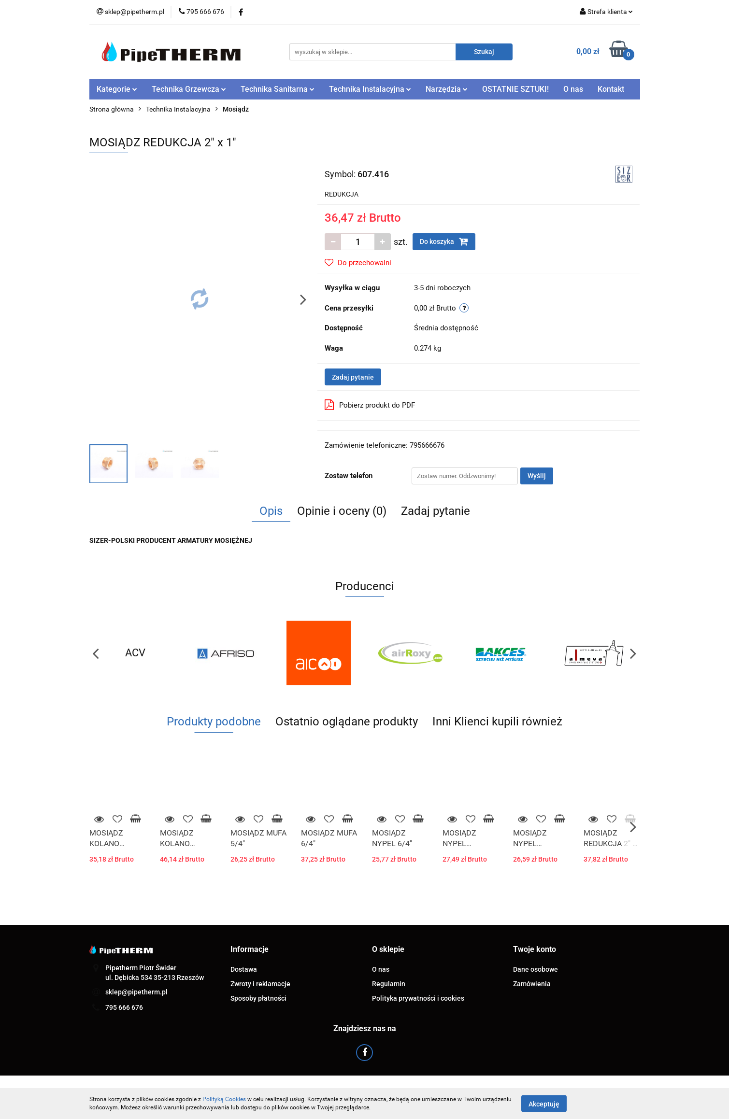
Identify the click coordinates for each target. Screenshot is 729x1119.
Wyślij (537, 476)
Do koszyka (444, 241)
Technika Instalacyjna (370, 89)
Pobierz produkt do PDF (370, 404)
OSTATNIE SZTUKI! (515, 89)
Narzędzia (447, 89)
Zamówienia (532, 984)
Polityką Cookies (224, 1099)
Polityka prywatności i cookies (418, 998)
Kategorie (117, 89)
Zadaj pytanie (353, 377)
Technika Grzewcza (189, 89)
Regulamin (388, 984)
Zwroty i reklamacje (260, 984)
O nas (573, 89)
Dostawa (243, 969)
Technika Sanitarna (277, 89)
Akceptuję (544, 1103)
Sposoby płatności (258, 998)
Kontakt (611, 89)
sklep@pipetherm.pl (136, 992)
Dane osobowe (535, 969)
